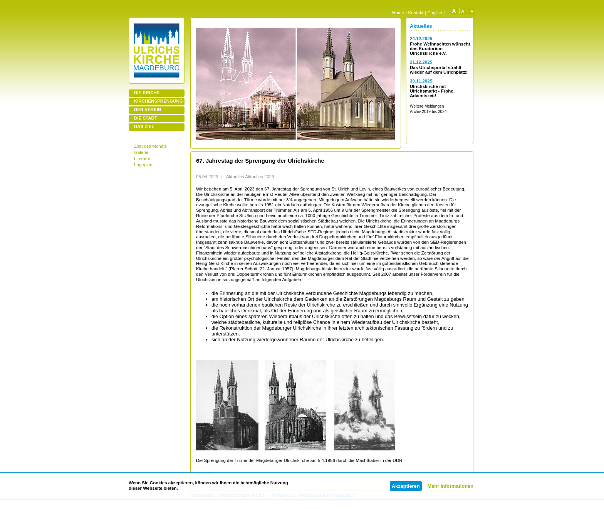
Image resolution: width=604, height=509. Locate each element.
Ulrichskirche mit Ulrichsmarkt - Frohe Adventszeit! (431, 91)
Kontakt (415, 12)
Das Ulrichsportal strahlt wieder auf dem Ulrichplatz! (439, 69)
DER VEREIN (147, 109)
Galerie (141, 152)
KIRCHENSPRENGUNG (158, 101)
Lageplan (143, 164)
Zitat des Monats (150, 146)
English (435, 12)
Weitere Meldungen (427, 106)
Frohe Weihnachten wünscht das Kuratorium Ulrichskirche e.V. (440, 49)
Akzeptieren (406, 486)
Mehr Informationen (450, 486)
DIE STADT (145, 118)
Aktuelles (421, 26)
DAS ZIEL (144, 126)
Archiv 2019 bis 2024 (428, 112)
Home (398, 12)
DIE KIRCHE (147, 92)
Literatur (142, 158)
